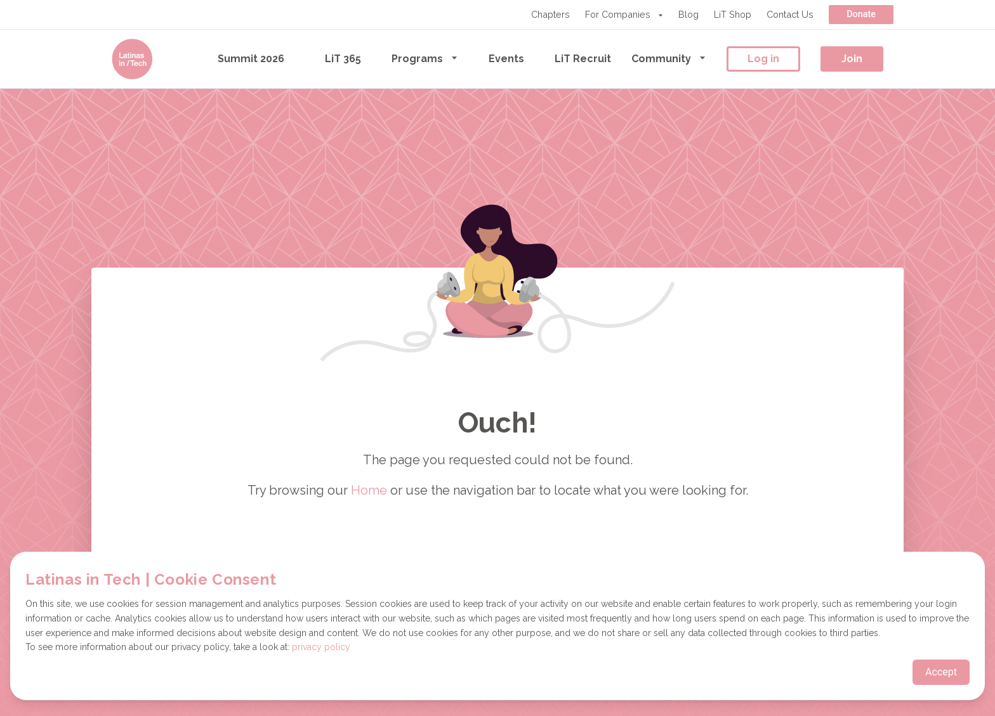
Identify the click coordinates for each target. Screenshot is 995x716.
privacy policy (321, 647)
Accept (941, 672)
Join (851, 59)
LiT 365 (343, 59)
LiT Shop (732, 14)
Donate (861, 14)
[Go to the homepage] (132, 59)
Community (668, 58)
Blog (688, 14)
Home (369, 490)
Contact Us (790, 14)
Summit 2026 (251, 59)
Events (506, 59)
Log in (763, 59)
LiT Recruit (583, 59)
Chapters (550, 14)
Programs (425, 58)
